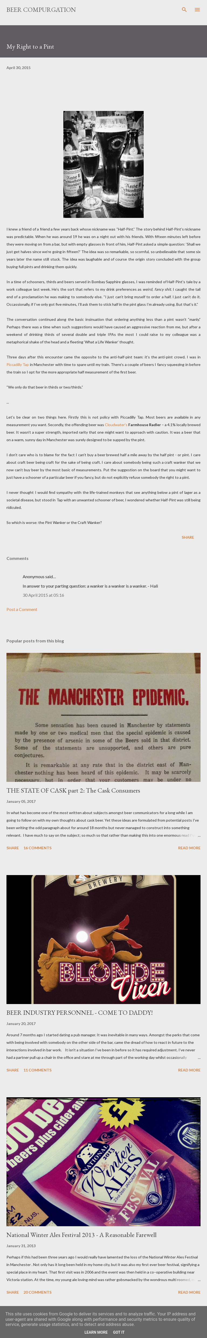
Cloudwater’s (116, 424)
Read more (189, 848)
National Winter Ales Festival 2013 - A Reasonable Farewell (81, 1235)
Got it (119, 1332)
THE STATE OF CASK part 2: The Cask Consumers (73, 790)
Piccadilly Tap (17, 364)
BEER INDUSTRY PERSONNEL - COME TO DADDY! (79, 1012)
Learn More (96, 1332)
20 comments (37, 1292)
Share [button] (188, 537)
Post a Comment (21, 609)
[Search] (184, 9)
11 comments (37, 1070)
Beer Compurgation (41, 9)
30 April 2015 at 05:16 (43, 595)
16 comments (37, 848)
